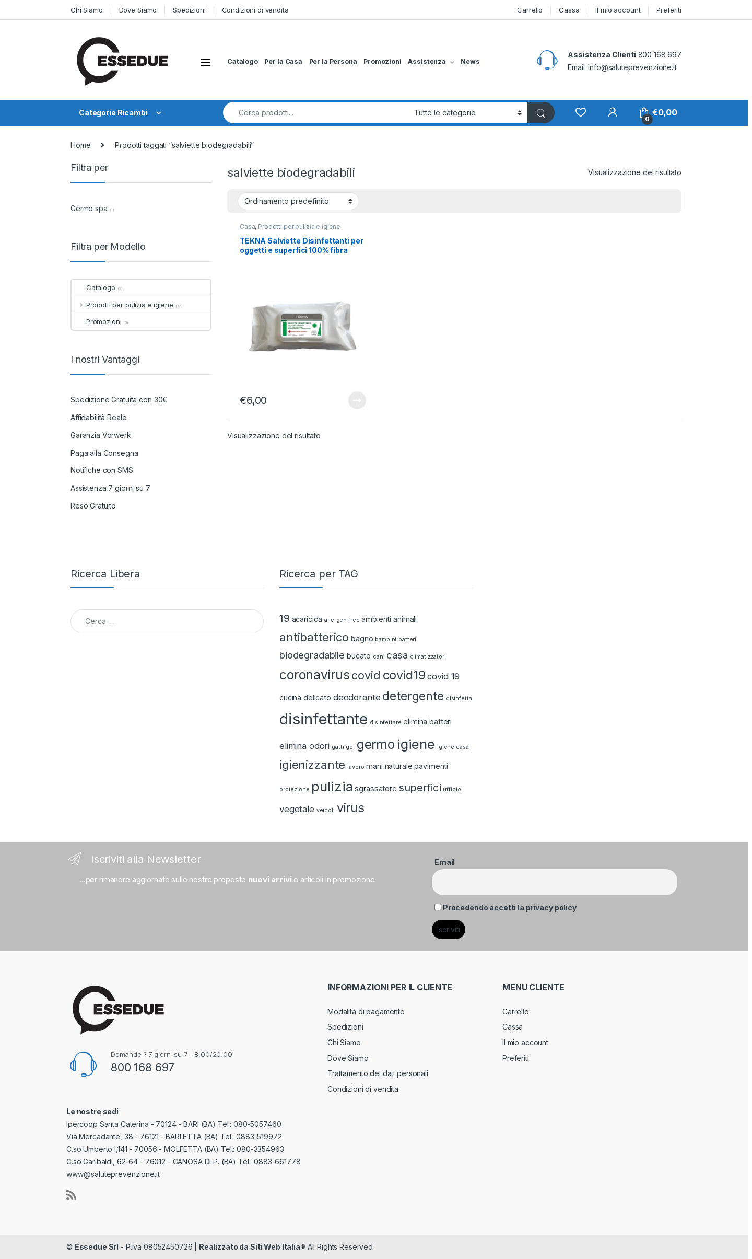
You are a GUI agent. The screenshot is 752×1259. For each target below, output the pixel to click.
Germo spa (89, 208)
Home (80, 145)
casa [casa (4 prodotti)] (396, 655)
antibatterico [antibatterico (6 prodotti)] (314, 637)
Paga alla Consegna (104, 452)
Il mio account (617, 10)
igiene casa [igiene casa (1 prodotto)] (452, 747)
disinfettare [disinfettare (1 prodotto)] (385, 722)
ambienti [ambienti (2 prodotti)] (376, 619)
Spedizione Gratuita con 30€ (119, 399)
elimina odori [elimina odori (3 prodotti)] (304, 746)
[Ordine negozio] (298, 201)
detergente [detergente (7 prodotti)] (413, 696)
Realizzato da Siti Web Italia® (252, 1246)
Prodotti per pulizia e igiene (299, 226)
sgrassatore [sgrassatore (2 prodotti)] (375, 788)
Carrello (530, 10)
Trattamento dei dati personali (377, 1073)
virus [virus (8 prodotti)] (351, 807)
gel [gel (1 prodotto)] (350, 747)
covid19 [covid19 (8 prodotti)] (404, 675)
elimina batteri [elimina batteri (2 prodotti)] (427, 721)
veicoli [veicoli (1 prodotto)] (325, 810)
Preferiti (669, 10)
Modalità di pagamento (366, 1011)
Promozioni (382, 61)
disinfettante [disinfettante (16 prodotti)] (323, 719)
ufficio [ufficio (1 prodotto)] (452, 789)
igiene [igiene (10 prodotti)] (416, 744)
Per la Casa (283, 61)
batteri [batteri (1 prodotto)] (407, 639)
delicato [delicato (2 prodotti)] (317, 697)
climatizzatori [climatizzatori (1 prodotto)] (428, 656)
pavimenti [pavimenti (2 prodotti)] (431, 765)
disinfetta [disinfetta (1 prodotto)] (459, 698)
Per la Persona (333, 61)
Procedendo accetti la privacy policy (510, 907)
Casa (247, 226)
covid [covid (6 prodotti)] (365, 675)
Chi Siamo (86, 10)
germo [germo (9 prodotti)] (376, 744)
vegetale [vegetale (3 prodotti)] (296, 809)
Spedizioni (189, 10)
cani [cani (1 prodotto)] (378, 656)
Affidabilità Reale (98, 417)
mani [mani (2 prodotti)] (374, 765)
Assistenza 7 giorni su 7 (110, 487)
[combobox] (315, 112)
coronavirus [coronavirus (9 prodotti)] (314, 675)
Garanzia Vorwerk (100, 435)
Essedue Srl (97, 1246)
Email (444, 862)
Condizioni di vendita (255, 10)
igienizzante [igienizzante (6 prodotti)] (312, 764)
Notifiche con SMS (101, 470)
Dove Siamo (138, 10)
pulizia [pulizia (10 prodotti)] (331, 786)
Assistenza (427, 61)
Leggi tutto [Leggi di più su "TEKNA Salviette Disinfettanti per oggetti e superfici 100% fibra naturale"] (357, 400)
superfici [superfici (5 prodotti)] (420, 787)
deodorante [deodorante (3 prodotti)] (357, 697)
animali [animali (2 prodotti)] (405, 619)
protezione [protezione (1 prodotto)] (294, 789)
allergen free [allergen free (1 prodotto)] (341, 620)
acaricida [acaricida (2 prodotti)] (307, 619)
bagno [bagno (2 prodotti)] (362, 638)
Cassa (569, 10)
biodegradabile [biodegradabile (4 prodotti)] (312, 655)
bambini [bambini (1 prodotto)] (385, 639)
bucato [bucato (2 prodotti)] (359, 655)
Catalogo (242, 61)
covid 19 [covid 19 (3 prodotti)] (443, 676)
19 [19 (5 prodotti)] (284, 618)
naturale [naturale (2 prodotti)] (399, 765)
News (470, 61)
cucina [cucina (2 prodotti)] (290, 697)
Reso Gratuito (93, 505)
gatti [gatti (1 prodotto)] (338, 747)
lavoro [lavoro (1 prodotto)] (355, 767)
